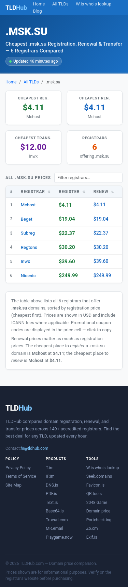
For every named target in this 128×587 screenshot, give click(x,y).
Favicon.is (95, 485)
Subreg (28, 233)
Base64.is (54, 511)
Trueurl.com (57, 520)
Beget (26, 219)
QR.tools (94, 493)
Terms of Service (20, 476)
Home (39, 3)
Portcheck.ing (99, 520)
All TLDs (60, 3)
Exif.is (91, 537)
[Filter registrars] (88, 178)
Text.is (52, 502)
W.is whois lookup (93, 3)
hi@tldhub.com (34, 448)
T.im (50, 467)
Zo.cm (92, 528)
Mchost (28, 204)
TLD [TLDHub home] (16, 7)
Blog (37, 11)
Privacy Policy (18, 467)
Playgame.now (59, 537)
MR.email (54, 528)
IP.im (50, 476)
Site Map (13, 485)
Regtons (29, 247)
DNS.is (52, 485)
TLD (18, 408)
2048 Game (97, 502)
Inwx (25, 261)
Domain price (98, 511)
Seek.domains (99, 476)
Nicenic (28, 275)
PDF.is (51, 493)
